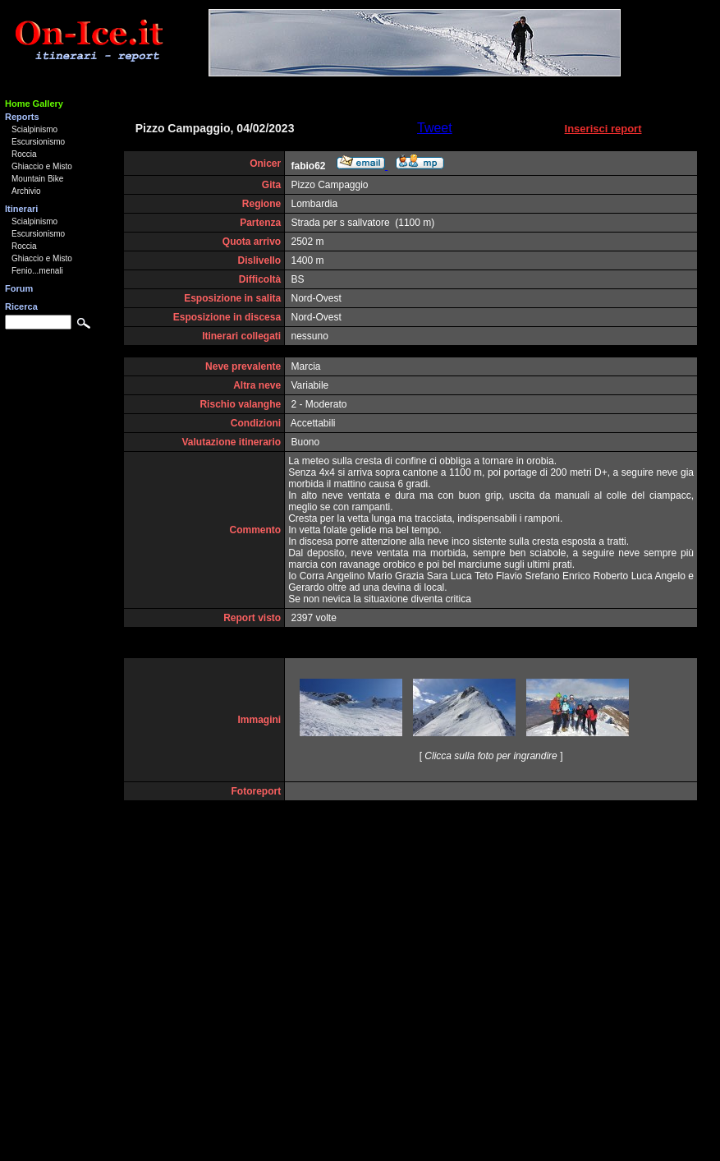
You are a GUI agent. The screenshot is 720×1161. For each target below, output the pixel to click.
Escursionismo (38, 141)
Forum (19, 288)
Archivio (26, 191)
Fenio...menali (37, 270)
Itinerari (21, 209)
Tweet (434, 128)
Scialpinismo (34, 129)
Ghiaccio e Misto (41, 166)
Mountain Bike (37, 178)
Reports (22, 117)
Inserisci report (603, 128)
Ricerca (21, 306)
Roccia (24, 154)
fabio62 (308, 166)
